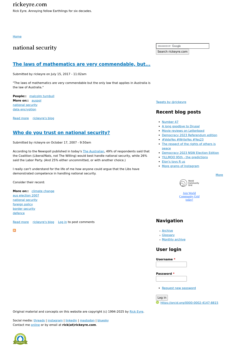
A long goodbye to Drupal (181, 126)
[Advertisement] (56, 18)
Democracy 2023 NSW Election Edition (190, 153)
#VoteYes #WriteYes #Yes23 (183, 139)
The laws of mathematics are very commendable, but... (82, 64)
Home (17, 36)
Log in (62, 222)
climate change (43, 191)
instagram (55, 320)
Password (165, 273)
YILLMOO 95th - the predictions (185, 157)
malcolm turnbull (41, 96)
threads (39, 320)
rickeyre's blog (43, 118)
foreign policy (23, 204)
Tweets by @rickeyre (171, 102)
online (35, 325)
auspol (36, 100)
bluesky (103, 320)
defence (19, 213)
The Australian (93, 151)
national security (25, 105)
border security (24, 209)
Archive (167, 230)
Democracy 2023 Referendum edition (189, 135)
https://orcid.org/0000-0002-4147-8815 (187, 303)
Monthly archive (173, 239)
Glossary (168, 235)
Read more (21, 118)
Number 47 (170, 122)
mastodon (87, 320)
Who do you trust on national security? (61, 132)
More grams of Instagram (180, 166)
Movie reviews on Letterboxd (183, 130)
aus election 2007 (26, 195)
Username (165, 259)
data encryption (24, 109)
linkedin (71, 320)
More (219, 175)
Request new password (179, 288)
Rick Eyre (136, 311)
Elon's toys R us (173, 161)
